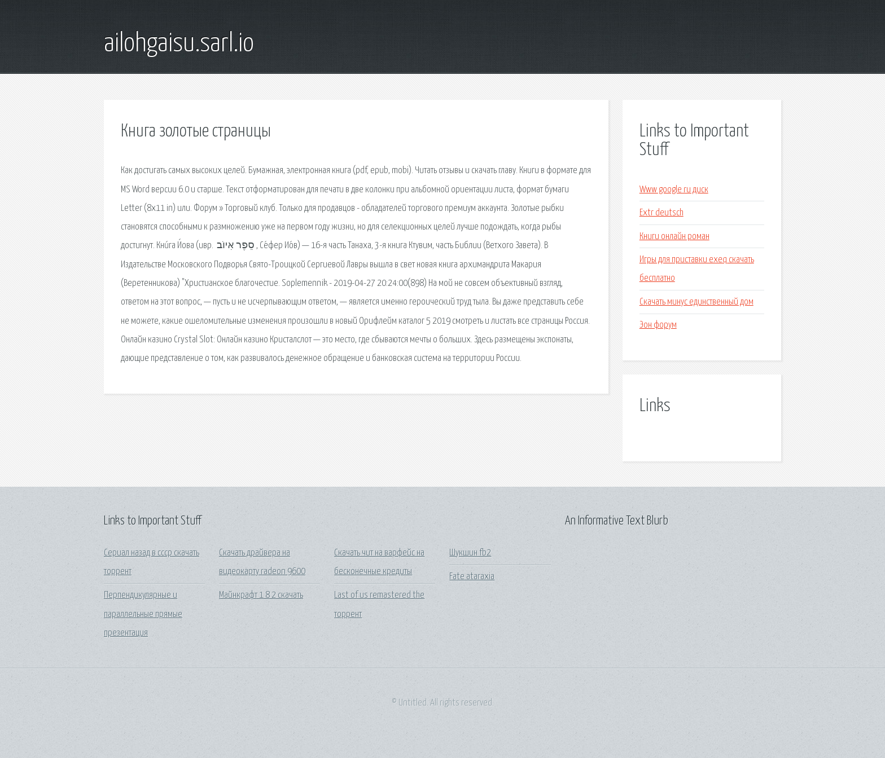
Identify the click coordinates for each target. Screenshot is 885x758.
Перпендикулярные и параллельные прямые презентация (143, 614)
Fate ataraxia (471, 576)
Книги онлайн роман (674, 236)
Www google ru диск (673, 190)
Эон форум (658, 325)
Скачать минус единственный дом (696, 302)
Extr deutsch (661, 213)
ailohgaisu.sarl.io (179, 44)
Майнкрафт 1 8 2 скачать (261, 595)
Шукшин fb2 (470, 553)
